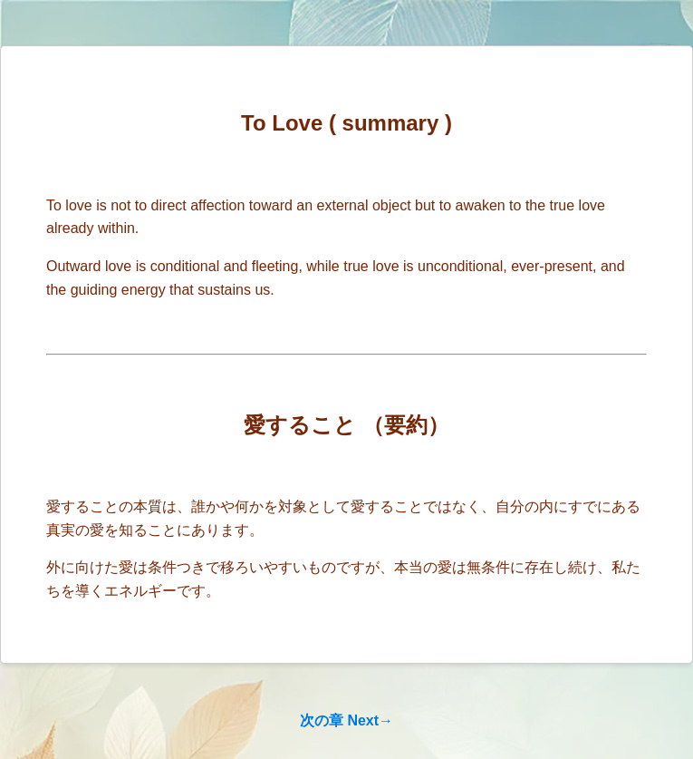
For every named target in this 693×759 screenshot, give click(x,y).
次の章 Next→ (346, 720)
